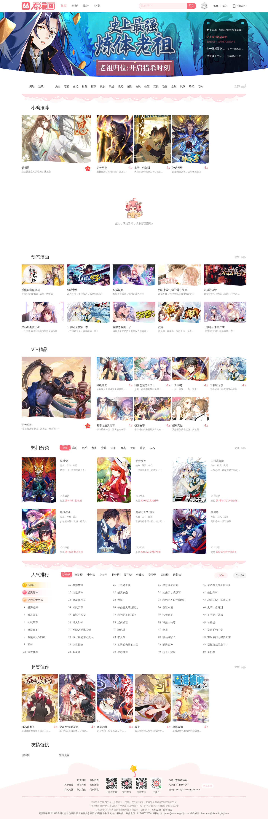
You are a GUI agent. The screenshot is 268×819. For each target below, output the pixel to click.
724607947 (183, 784)
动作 (165, 86)
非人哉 (121, 637)
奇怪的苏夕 (79, 614)
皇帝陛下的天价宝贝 (218, 56)
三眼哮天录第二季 (214, 327)
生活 (147, 86)
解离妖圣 (122, 592)
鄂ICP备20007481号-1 (102, 802)
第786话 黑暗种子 (149, 500)
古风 (138, 86)
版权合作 (94, 780)
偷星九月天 (79, 599)
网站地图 (68, 789)
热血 (57, 86)
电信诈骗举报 (117, 813)
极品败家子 (169, 637)
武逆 (120, 599)
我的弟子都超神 (126, 614)
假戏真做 (177, 425)
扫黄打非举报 (102, 813)
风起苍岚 (33, 614)
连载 (41, 86)
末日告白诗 (210, 289)
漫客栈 (25, 755)
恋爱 (66, 86)
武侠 (182, 86)
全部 (240, 86)
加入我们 (81, 789)
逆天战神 (167, 644)
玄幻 (75, 86)
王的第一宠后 (215, 614)
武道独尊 (33, 652)
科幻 (191, 86)
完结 (32, 86)
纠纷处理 (156, 809)
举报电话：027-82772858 (138, 813)
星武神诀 (122, 652)
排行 (86, 5)
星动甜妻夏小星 (31, 327)
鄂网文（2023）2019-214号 (129, 802)
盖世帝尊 (212, 592)
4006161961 (181, 780)
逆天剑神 (27, 424)
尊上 (165, 629)
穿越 (111, 86)
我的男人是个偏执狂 (174, 599)
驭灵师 (76, 652)
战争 (144, 516)
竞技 (156, 86)
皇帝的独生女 (215, 629)
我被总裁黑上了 (122, 327)
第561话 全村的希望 (150, 551)
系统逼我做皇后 (31, 289)
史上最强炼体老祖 (217, 36)
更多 (240, 257)
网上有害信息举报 (85, 813)
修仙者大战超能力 (127, 607)
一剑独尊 (177, 385)
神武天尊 (177, 167)
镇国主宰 (139, 425)
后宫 (144, 465)
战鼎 (160, 327)
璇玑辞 (121, 629)
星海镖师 (33, 607)
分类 (97, 5)
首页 (64, 5)
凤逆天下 (33, 629)
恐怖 (200, 86)
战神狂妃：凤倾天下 (219, 599)
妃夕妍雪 (122, 622)
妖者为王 (167, 614)
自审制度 (167, 809)
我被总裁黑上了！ (144, 385)
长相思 (25, 167)
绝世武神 (78, 592)
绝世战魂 (65, 512)
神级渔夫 (102, 385)
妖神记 (64, 460)
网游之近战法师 (144, 512)
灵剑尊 (215, 512)
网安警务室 (44, 813)
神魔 (84, 86)
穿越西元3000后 (37, 637)
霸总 (102, 86)
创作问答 (81, 780)
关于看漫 (68, 784)
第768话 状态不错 (74, 551)
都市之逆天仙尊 (106, 425)
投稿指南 (94, 784)
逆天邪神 (140, 460)
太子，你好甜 (142, 167)
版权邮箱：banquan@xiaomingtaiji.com (209, 813)
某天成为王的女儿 (127, 644)
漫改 (150, 516)
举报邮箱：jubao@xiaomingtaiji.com (171, 813)
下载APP (239, 5)
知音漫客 (64, 755)
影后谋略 (118, 289)
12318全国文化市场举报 (63, 813)
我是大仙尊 (169, 622)
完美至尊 (102, 167)
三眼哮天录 (216, 385)
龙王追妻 (212, 29)
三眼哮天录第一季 (77, 327)
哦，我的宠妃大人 (83, 637)
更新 (75, 5)
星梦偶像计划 (170, 585)
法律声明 (81, 784)
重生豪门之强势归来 (219, 637)
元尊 (30, 644)
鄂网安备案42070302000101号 (161, 802)
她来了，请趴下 (171, 592)
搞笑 (120, 86)
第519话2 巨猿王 (73, 500)
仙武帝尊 (72, 289)
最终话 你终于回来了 (226, 551)
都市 (93, 86)
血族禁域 (78, 585)
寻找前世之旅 (35, 599)
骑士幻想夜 (169, 652)
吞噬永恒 (167, 607)
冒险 (129, 86)
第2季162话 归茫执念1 (227, 500)
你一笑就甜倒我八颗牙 (220, 48)
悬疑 (173, 86)
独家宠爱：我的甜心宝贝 (172, 289)
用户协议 (94, 789)
